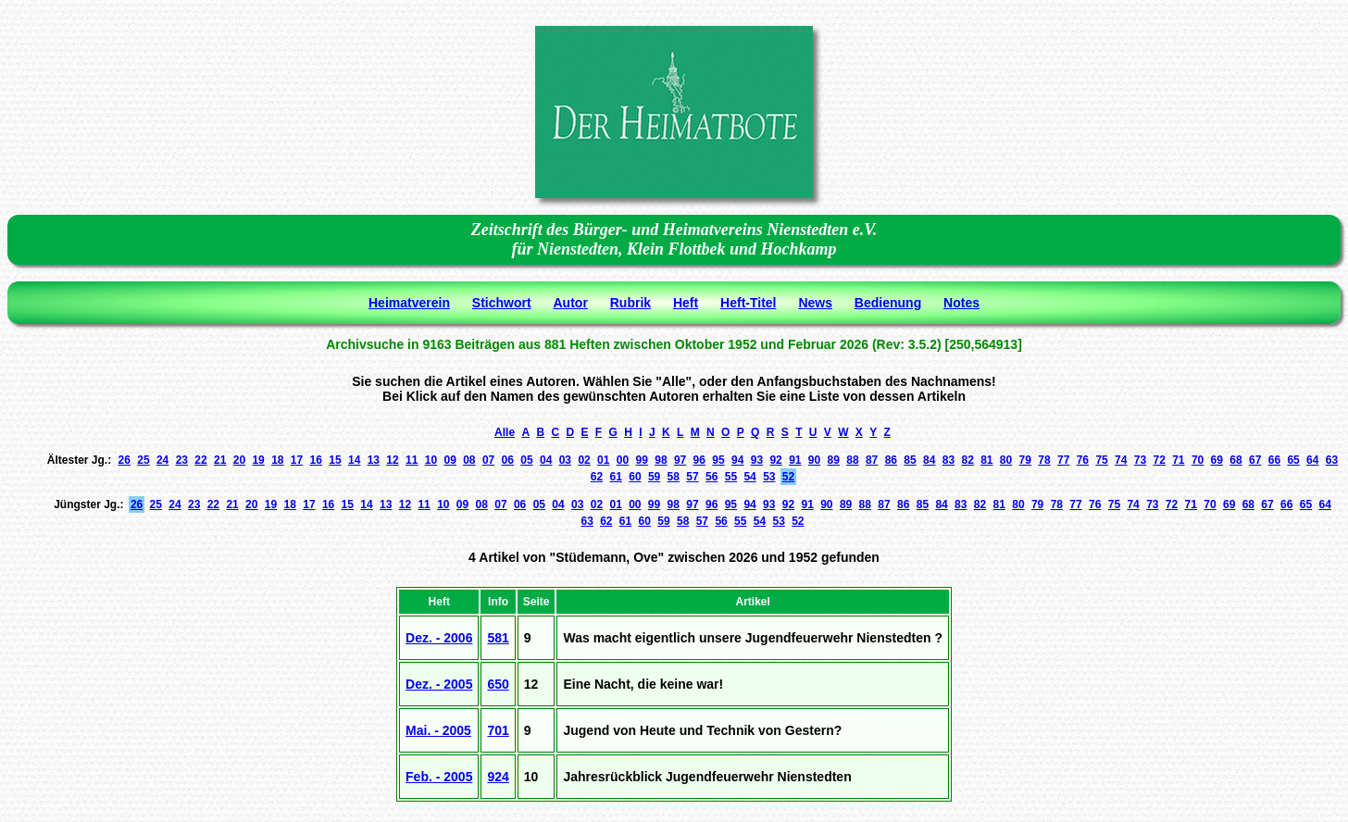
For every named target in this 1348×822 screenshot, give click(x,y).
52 (788, 476)
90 (814, 460)
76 (1083, 460)
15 (335, 460)
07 (488, 460)
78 (1044, 460)
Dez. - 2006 (439, 637)
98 (661, 460)
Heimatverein (409, 302)
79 (1025, 460)
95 (718, 460)
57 (692, 476)
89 (834, 460)
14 (354, 460)
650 (497, 684)
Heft (685, 302)
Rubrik (630, 302)
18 (277, 460)
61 (616, 476)
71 (1178, 460)
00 (623, 460)
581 (497, 637)
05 (526, 460)
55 (731, 476)
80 (1006, 460)
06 (508, 460)
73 (1140, 460)
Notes (961, 302)
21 (220, 460)
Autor (571, 302)
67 (1255, 460)
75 (1101, 460)
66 (1274, 460)
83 (948, 460)
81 (986, 460)
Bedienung (888, 302)
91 (795, 460)
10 (431, 460)
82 (967, 460)
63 (1332, 460)
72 (1159, 460)
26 (125, 460)
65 (1293, 460)
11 (412, 460)
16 (316, 460)
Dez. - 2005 (439, 684)
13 (374, 460)
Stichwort (501, 302)
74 (1121, 460)
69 (1217, 460)
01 (603, 460)
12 (392, 460)
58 (674, 476)
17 (297, 460)
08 (469, 460)
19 (258, 460)
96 (699, 460)
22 (200, 460)
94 (737, 460)
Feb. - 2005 (439, 776)
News (815, 302)
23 (182, 460)
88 (852, 460)
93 (757, 460)
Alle (504, 432)
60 (635, 476)
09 (449, 460)
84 (929, 460)
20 (239, 460)
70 (1198, 460)
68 (1235, 460)
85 (910, 460)
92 (775, 460)
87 (872, 460)
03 (565, 460)
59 (654, 476)
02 (584, 460)
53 (769, 476)
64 (1312, 460)
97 (680, 460)
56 (711, 476)
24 (162, 460)
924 (497, 776)
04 (546, 460)
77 (1063, 460)
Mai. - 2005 (438, 730)
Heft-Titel (748, 302)
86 (891, 460)
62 (597, 476)
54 (749, 476)
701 (497, 730)
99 (642, 460)
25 (143, 460)
